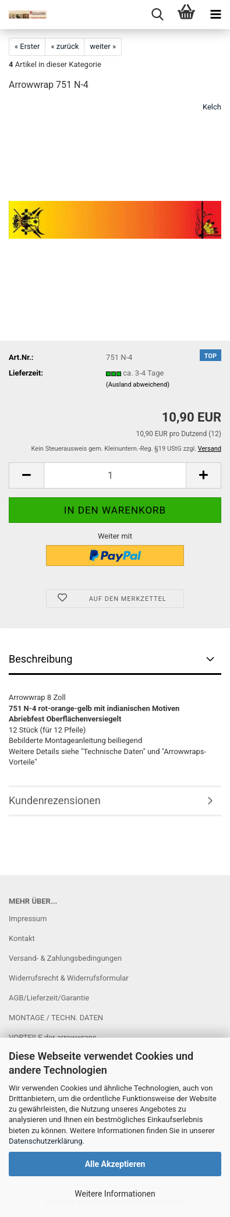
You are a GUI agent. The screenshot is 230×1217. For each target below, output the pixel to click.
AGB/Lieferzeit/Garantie (49, 997)
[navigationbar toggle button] (215, 14)
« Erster (27, 46)
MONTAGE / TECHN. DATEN (56, 1017)
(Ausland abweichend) (137, 384)
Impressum (28, 918)
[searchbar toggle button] (157, 14)
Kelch (212, 106)
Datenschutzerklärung (46, 1141)
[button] (26, 475)
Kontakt (22, 938)
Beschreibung (40, 659)
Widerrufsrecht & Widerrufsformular (69, 978)
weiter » (103, 46)
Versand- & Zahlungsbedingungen (65, 958)
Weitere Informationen (115, 1193)
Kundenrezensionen (55, 800)
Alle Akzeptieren (115, 1164)
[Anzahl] (115, 475)
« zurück (65, 46)
